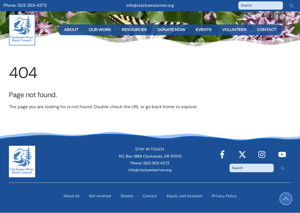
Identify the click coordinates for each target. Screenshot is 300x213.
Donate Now (171, 30)
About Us (71, 196)
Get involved (100, 196)
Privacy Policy (224, 196)
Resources (134, 30)
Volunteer (234, 30)
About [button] (71, 30)
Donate (127, 196)
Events (204, 30)
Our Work (100, 30)
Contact (266, 30)
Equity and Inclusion (184, 196)
